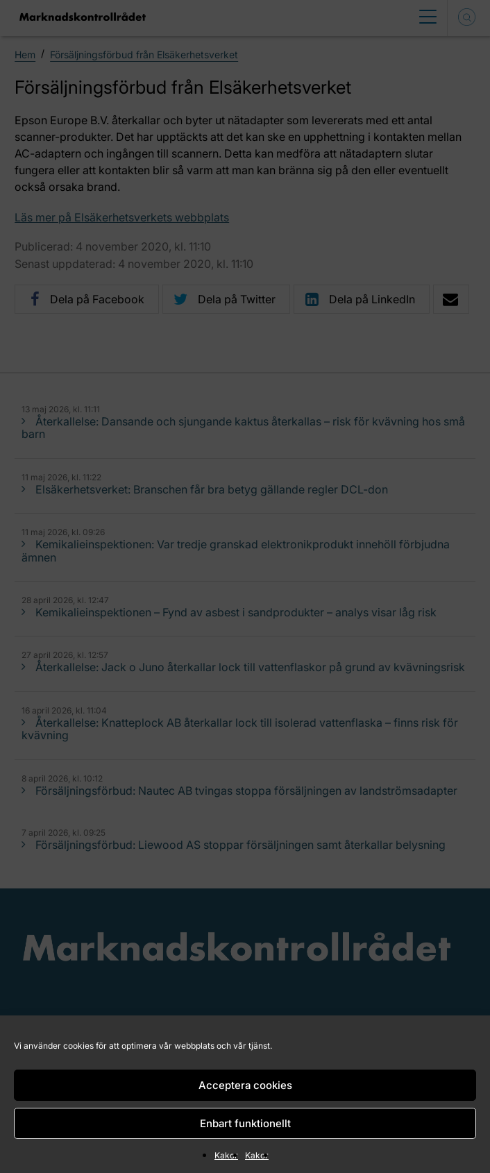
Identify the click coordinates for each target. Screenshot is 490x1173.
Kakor (226, 1155)
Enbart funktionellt (245, 1123)
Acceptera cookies (245, 1085)
